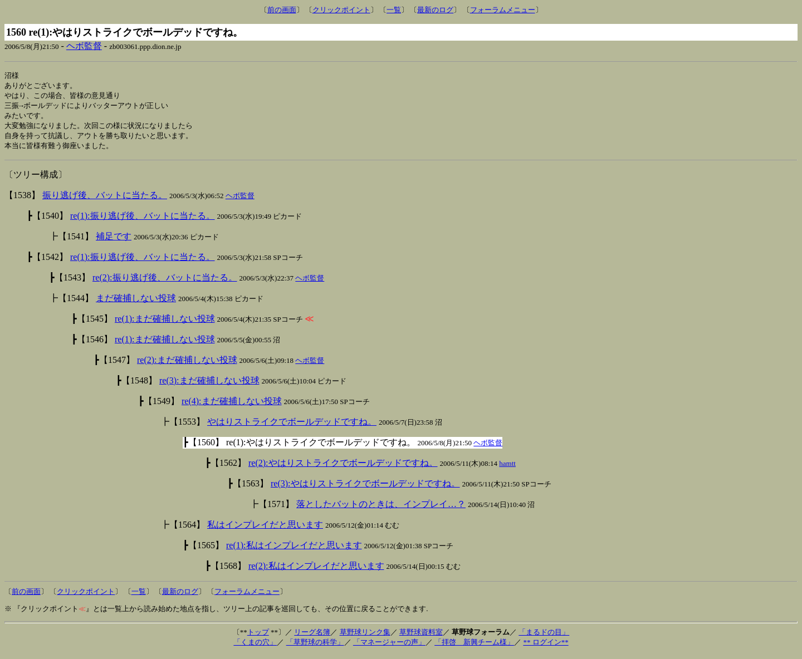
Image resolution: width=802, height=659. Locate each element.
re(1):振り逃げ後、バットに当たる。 (142, 220)
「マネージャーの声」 (389, 646)
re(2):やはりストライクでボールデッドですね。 (343, 467)
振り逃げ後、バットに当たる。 (104, 199)
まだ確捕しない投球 (136, 302)
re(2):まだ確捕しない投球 (187, 364)
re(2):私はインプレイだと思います (316, 570)
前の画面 (281, 10)
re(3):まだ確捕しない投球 (209, 385)
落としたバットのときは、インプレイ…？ (381, 508)
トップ (258, 636)
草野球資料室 (421, 636)
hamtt (507, 468)
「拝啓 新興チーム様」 (474, 646)
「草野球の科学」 (315, 646)
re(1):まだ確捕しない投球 (165, 323)
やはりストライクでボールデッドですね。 (291, 426)
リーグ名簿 (312, 636)
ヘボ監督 (84, 46)
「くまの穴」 (255, 646)
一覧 (394, 10)
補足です (113, 240)
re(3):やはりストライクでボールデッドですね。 (365, 488)
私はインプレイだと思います (265, 529)
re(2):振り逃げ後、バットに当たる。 (164, 282)
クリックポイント (341, 10)
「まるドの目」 (544, 636)
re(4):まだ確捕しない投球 (232, 405)
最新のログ (435, 10)
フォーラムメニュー (502, 10)
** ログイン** (545, 646)
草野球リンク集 (365, 636)
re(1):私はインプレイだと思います (294, 549)
